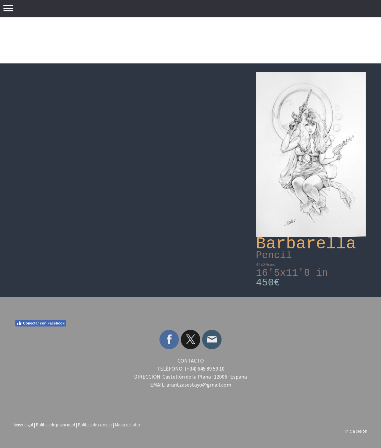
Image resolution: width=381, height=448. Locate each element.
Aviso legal (23, 424)
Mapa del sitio (127, 424)
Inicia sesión (356, 431)
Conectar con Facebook (41, 323)
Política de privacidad (55, 424)
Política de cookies (95, 424)
